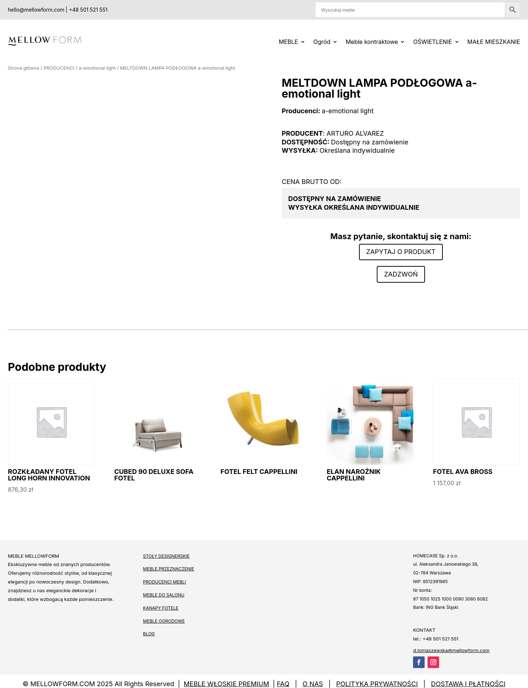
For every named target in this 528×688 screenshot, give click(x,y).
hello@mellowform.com (36, 10)
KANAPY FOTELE (160, 608)
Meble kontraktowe (372, 41)
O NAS (312, 684)
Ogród (321, 41)
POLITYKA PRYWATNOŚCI (377, 684)
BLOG (148, 633)
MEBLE (288, 41)
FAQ (283, 684)
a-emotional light (97, 68)
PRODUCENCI (59, 68)
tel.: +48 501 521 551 (435, 639)
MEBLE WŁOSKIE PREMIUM (226, 684)
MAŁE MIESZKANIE (493, 41)
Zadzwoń (401, 274)
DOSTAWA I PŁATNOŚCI (468, 684)
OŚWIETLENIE (432, 41)
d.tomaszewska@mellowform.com (451, 650)
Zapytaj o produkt (401, 251)
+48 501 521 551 (88, 10)
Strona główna (23, 68)
